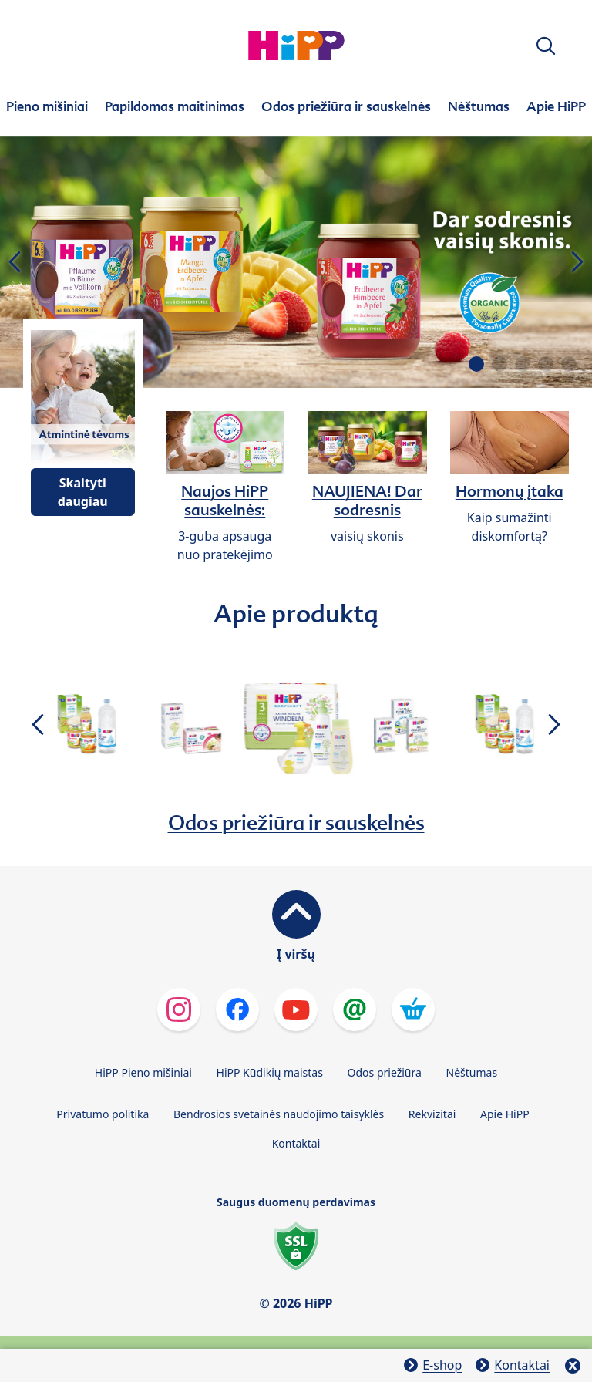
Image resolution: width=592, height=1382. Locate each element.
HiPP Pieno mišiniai (143, 1072)
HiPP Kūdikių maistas (270, 1072)
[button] (545, 46)
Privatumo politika (102, 1114)
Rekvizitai (432, 1114)
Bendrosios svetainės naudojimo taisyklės (278, 1114)
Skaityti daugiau (83, 492)
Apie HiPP (505, 1114)
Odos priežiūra (385, 1072)
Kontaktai (296, 1143)
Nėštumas (472, 1072)
